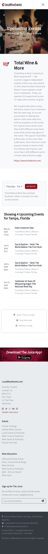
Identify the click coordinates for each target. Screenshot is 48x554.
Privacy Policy (8, 530)
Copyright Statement (24, 530)
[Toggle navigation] (43, 5)
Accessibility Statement (12, 533)
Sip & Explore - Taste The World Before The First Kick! (28, 245)
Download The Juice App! (24, 352)
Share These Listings (24, 314)
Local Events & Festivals (13, 432)
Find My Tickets (9, 386)
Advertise (6, 403)
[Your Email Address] (21, 500)
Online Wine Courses (12, 429)
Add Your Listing (24, 325)
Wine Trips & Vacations (13, 435)
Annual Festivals (9, 442)
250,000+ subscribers (10, 412)
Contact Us (7, 390)
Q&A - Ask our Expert (12, 471)
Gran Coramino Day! (24, 227)
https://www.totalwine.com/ (27, 160)
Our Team (6, 396)
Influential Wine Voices (13, 458)
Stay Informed (24, 320)
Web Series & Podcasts (13, 439)
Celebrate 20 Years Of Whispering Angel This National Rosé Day (25, 284)
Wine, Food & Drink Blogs (14, 461)
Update (31, 186)
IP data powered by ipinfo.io (15, 526)
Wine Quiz (7, 475)
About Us (6, 393)
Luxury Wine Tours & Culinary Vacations (20, 523)
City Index (28, 533)
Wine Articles (8, 465)
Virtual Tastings (9, 426)
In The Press (7, 400)
